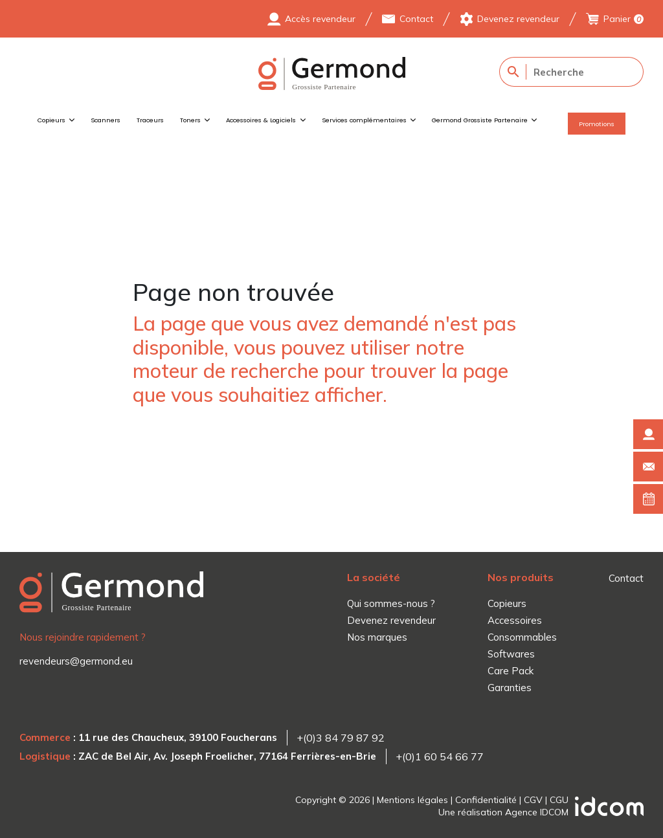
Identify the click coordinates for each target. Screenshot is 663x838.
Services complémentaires (364, 120)
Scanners (105, 120)
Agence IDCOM (536, 812)
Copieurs (51, 120)
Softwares (511, 654)
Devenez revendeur (518, 19)
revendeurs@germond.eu (76, 661)
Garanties (510, 687)
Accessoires (515, 620)
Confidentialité (486, 800)
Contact (416, 19)
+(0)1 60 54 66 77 (440, 756)
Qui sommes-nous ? (391, 603)
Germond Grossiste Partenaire (480, 120)
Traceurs (150, 120)
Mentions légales (412, 800)
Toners (190, 120)
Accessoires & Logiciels (261, 120)
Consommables (522, 637)
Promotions (596, 124)
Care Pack (511, 671)
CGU (559, 800)
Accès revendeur (320, 19)
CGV (533, 800)
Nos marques (377, 637)
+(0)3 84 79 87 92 (341, 737)
